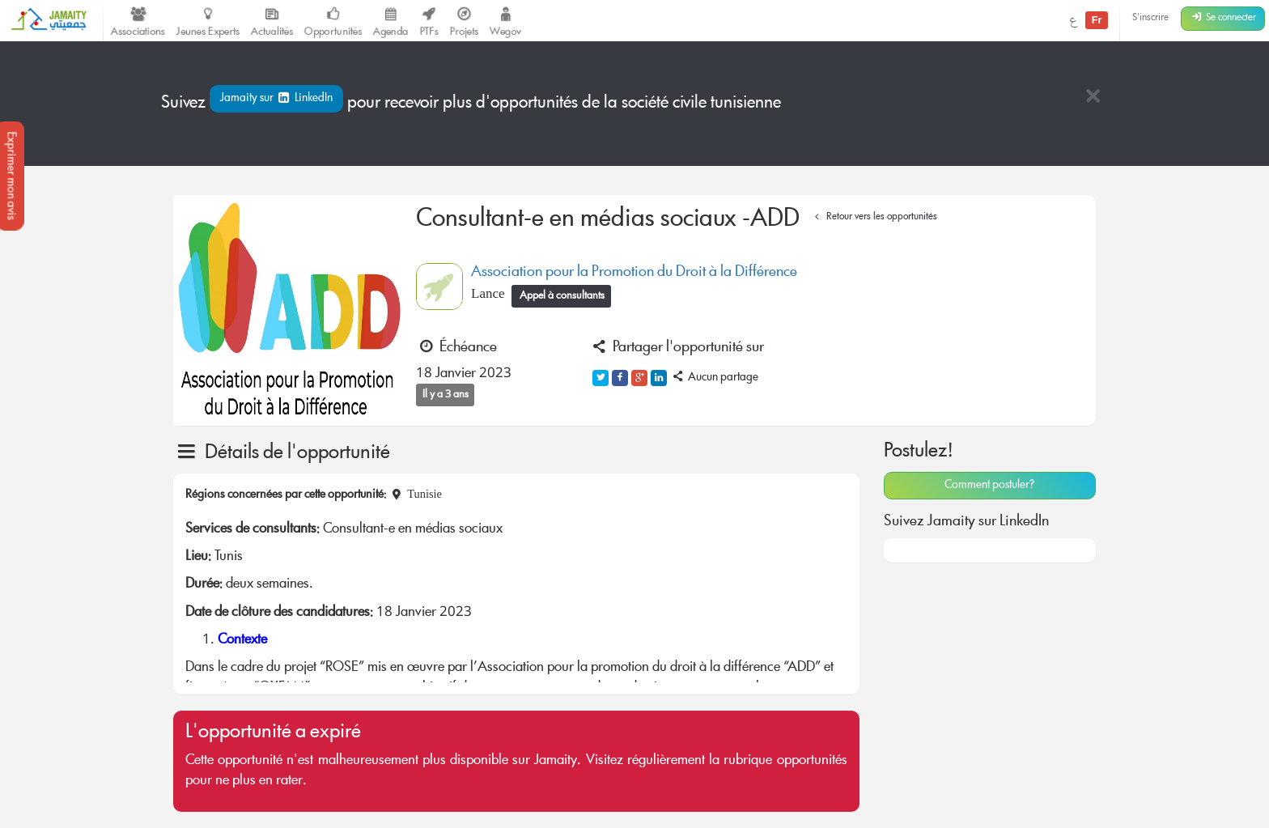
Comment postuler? (989, 485)
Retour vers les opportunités (873, 217)
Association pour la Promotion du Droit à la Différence (634, 273)
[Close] (1092, 97)
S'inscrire (1150, 18)
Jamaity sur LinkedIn (276, 98)
